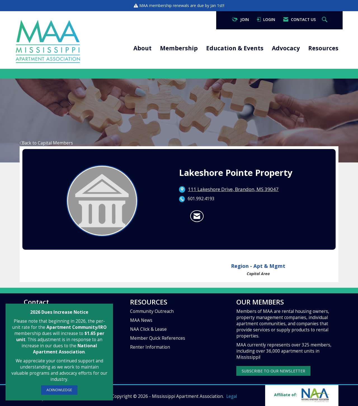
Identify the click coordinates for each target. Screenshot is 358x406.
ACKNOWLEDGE (59, 390)
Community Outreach (152, 311)
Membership (179, 48)
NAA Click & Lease (148, 329)
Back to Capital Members (46, 143)
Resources (323, 48)
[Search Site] (325, 19)
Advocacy (286, 48)
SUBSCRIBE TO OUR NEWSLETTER (273, 371)
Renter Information (150, 347)
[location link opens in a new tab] (233, 189)
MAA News (141, 320)
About (142, 48)
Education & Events (234, 48)
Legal (231, 396)
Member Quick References (157, 338)
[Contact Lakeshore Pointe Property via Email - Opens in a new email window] (197, 216)
